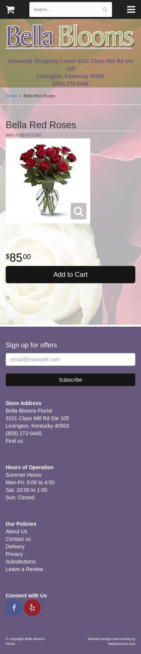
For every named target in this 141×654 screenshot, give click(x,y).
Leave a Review (24, 569)
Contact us (18, 539)
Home (11, 96)
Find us (14, 441)
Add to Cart (70, 274)
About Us (16, 531)
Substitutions (21, 562)
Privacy (14, 554)
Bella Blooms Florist (70, 37)
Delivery (15, 546)
